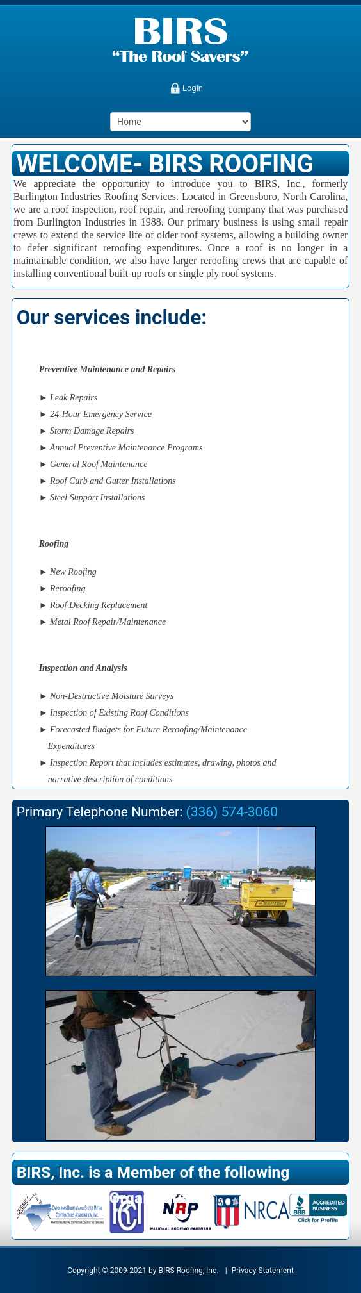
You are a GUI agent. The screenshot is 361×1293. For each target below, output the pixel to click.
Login (192, 88)
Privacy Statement (263, 1270)
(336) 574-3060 (232, 811)
